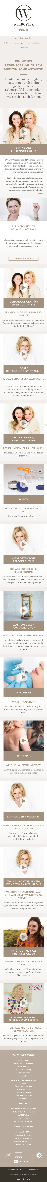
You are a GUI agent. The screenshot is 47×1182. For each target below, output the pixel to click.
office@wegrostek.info (23, 1121)
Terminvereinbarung (23, 259)
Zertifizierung (23, 1066)
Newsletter (23, 1076)
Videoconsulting (23, 1089)
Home (16, 38)
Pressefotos (23, 1099)
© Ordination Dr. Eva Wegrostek (23, 1174)
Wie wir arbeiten (23, 1060)
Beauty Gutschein (23, 1092)
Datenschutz (33, 1169)
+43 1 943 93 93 (24, 1118)
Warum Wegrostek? (23, 1055)
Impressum (13, 1169)
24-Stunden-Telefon (23, 1095)
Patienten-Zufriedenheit (23, 1063)
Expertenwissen (26, 38)
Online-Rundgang (23, 1070)
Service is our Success (23, 1081)
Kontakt (23, 1103)
